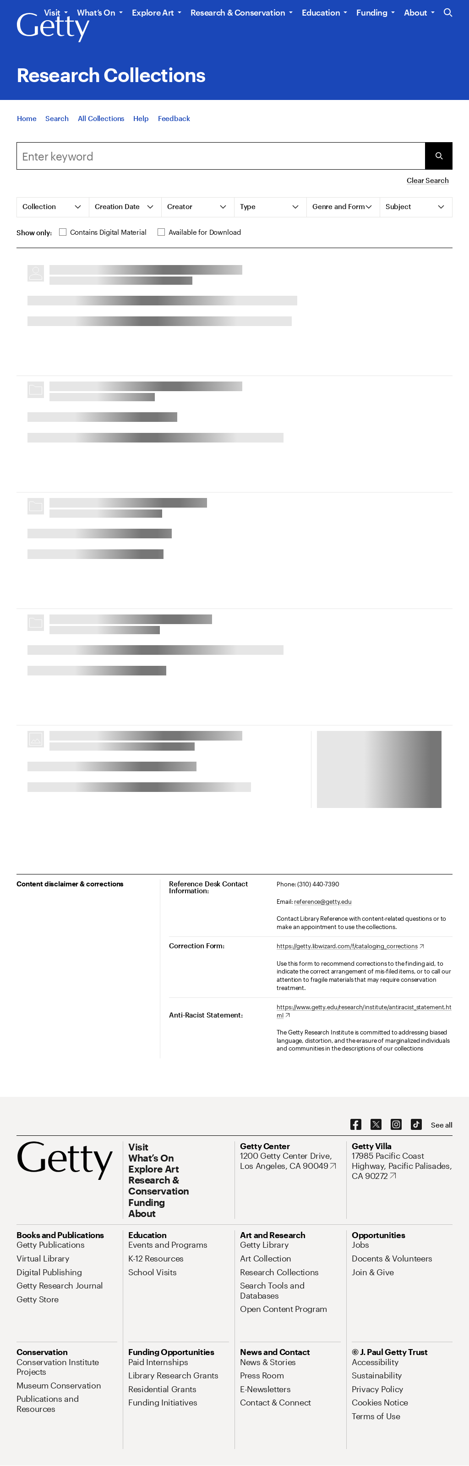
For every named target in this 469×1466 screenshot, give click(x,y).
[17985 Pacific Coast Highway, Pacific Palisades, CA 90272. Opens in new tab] (402, 1166)
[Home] (26, 118)
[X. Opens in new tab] (376, 1125)
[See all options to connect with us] (442, 1125)
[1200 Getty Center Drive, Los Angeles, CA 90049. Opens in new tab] (290, 1161)
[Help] (140, 118)
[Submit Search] (439, 156)
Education (321, 12)
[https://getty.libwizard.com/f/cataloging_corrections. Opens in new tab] (350, 946)
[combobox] (220, 156)
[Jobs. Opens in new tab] (360, 1244)
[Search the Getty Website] (448, 13)
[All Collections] (101, 118)
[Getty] (53, 28)
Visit (52, 12)
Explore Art (153, 12)
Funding (371, 12)
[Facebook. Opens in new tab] (355, 1125)
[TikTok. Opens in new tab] (416, 1125)
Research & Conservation (238, 12)
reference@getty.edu (323, 901)
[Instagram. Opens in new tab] (396, 1125)
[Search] (56, 118)
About (415, 12)
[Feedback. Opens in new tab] (174, 118)
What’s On (96, 12)
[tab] (53, 207)
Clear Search (427, 180)
